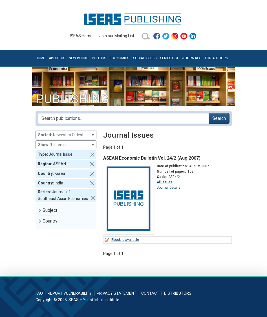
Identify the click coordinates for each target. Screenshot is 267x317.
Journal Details (168, 188)
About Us (57, 58)
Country (50, 221)
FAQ (39, 293)
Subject (50, 210)
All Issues (164, 182)
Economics (119, 58)
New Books (78, 58)
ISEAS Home (81, 36)
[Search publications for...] (123, 118)
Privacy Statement (116, 293)
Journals (191, 58)
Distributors (177, 293)
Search (219, 118)
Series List (169, 58)
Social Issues (144, 58)
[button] (92, 154)
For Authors (216, 58)
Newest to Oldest (66, 135)
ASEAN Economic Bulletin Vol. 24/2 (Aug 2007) (151, 158)
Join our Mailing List (116, 36)
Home (40, 58)
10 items (66, 145)
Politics (99, 58)
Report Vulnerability (70, 293)
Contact (150, 293)
